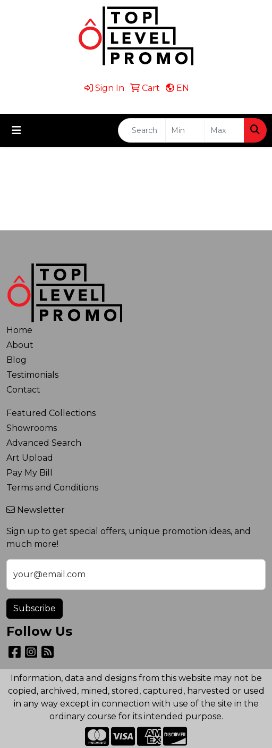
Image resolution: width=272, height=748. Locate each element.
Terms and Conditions (52, 488)
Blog (16, 360)
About (19, 345)
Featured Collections (51, 413)
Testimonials (32, 375)
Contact (23, 390)
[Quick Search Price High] (224, 130)
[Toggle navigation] (16, 130)
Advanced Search (43, 443)
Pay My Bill (29, 473)
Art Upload (29, 458)
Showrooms (31, 428)
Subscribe (34, 608)
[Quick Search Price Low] (185, 130)
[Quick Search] (142, 130)
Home (19, 330)
